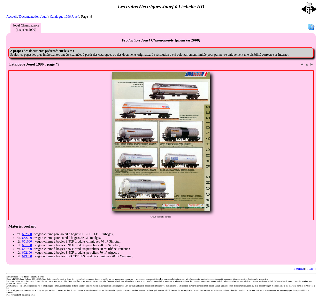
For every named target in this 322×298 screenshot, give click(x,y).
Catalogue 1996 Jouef (64, 16)
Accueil (11, 16)
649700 (27, 256)
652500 (27, 234)
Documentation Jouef (33, 16)
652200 (27, 237)
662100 (27, 252)
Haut (310, 268)
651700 (27, 245)
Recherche (298, 268)
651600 (27, 241)
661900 (27, 249)
